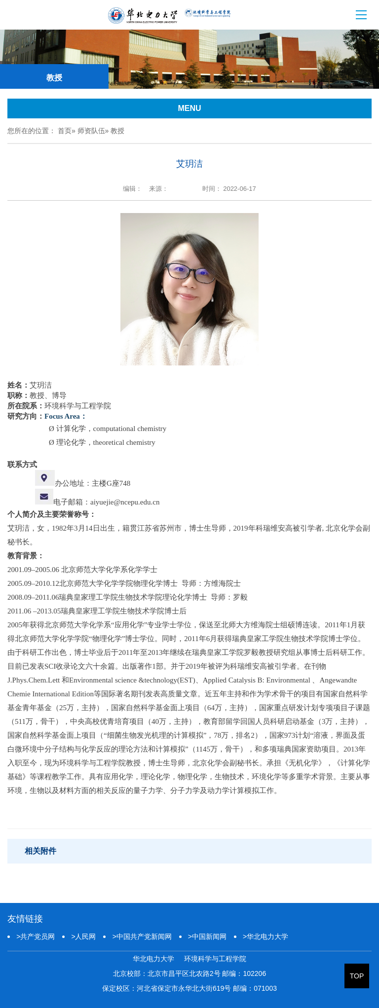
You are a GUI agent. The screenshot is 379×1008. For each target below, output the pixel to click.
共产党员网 (35, 936)
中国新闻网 (207, 936)
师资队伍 (91, 131)
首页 (65, 131)
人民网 (83, 936)
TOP (357, 976)
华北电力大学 (265, 936)
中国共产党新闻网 (141, 936)
